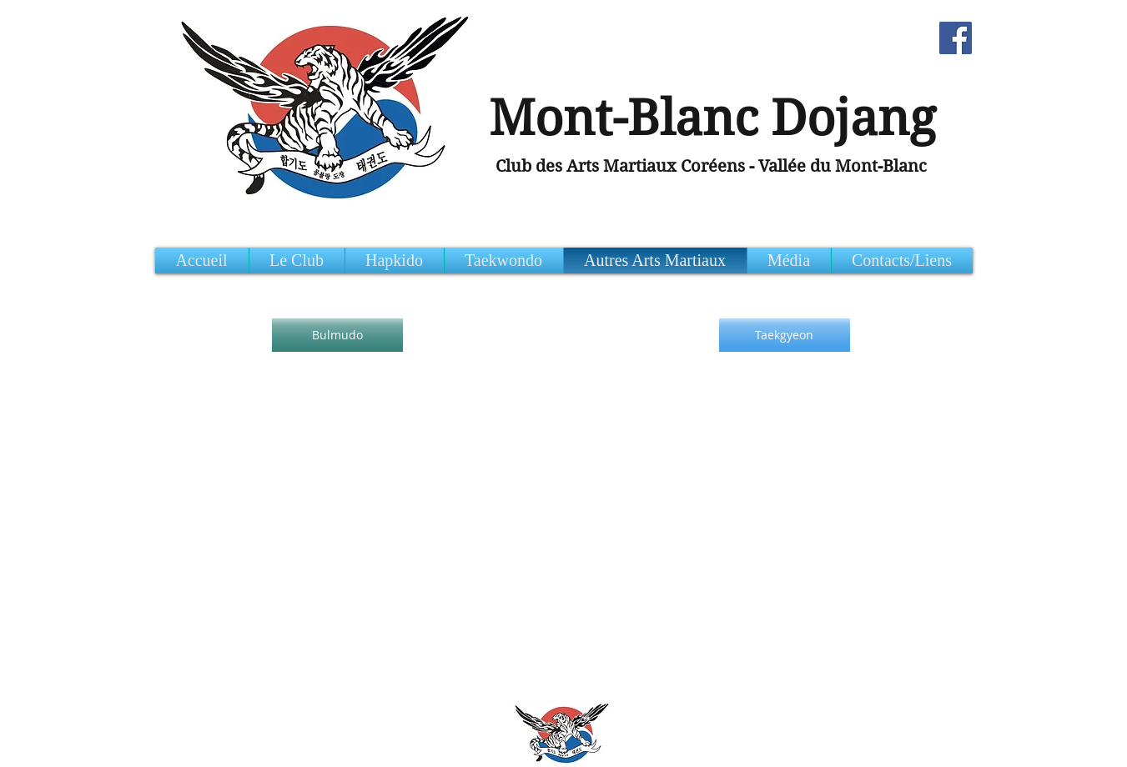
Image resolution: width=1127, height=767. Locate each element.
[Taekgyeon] (784, 335)
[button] (902, 260)
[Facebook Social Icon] (955, 38)
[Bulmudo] (337, 335)
